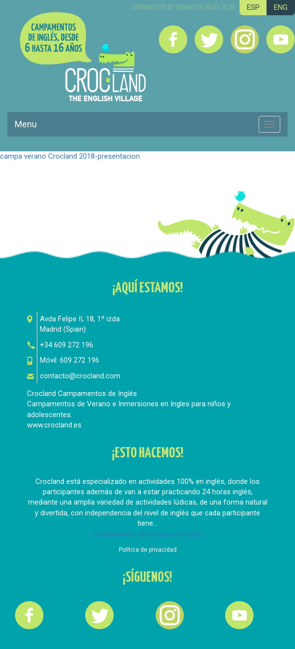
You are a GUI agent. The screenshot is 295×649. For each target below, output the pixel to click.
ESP (253, 7)
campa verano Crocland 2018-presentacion (70, 156)
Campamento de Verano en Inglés (147, 534)
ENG (281, 7)
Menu (26, 124)
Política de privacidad (148, 549)
